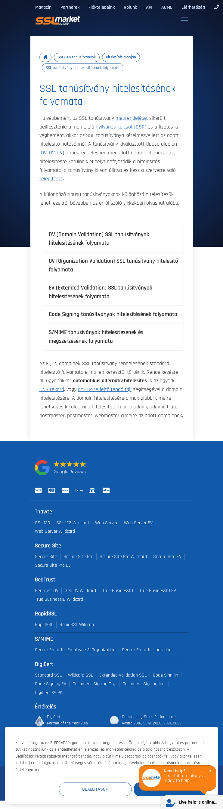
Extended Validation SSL (123, 675)
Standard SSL (48, 675)
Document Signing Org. (94, 684)
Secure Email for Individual (147, 650)
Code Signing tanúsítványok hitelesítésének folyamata (113, 314)
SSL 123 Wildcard (72, 523)
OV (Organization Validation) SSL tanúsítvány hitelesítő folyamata (113, 265)
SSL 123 (42, 523)
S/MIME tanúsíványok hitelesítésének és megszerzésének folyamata (96, 337)
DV (44, 153)
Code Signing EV (50, 684)
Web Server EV (138, 523)
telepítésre (51, 178)
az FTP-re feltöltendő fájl (105, 389)
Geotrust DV (46, 590)
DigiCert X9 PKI (49, 693)
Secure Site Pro (78, 556)
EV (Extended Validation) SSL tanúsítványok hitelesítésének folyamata (100, 292)
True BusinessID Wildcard (59, 599)
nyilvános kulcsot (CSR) (121, 127)
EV (60, 153)
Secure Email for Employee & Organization (75, 650)
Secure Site (46, 556)
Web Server (106, 523)
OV (52, 153)
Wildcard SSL (80, 675)
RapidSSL (44, 624)
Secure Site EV (167, 556)
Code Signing (165, 675)
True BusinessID (117, 590)
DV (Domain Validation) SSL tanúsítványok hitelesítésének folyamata (99, 239)
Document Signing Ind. (144, 684)
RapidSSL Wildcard (77, 624)
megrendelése (131, 118)
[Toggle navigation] (184, 19)
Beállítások (95, 789)
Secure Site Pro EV (53, 565)
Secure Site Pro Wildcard (123, 556)
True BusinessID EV (157, 590)
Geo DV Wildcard (80, 590)
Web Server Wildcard (55, 531)
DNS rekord (51, 389)
